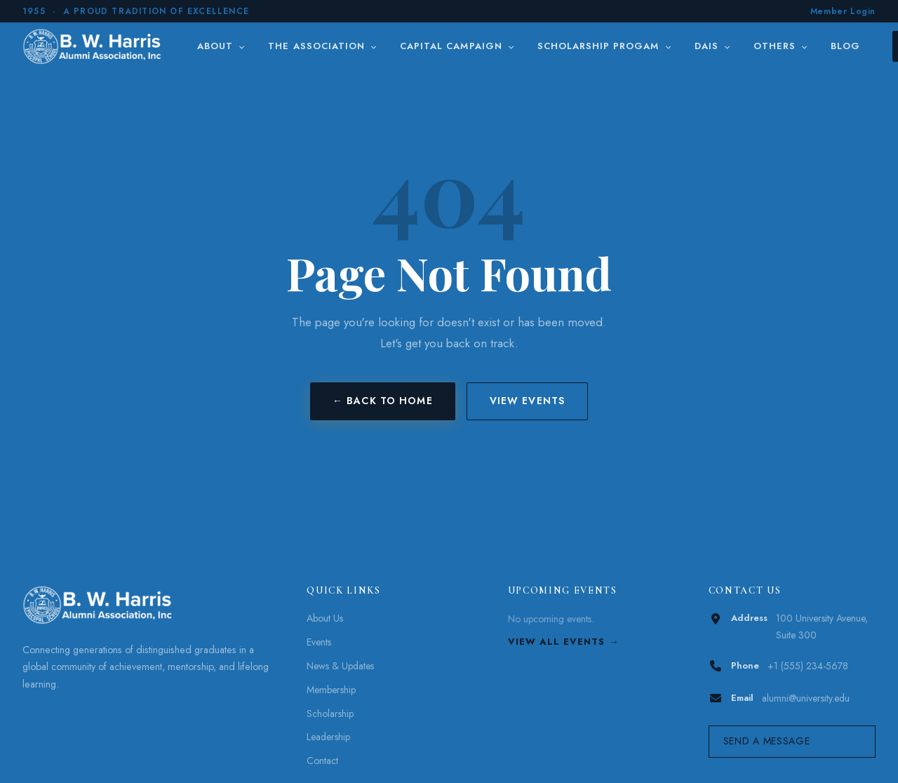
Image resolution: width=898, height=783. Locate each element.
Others (780, 46)
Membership (331, 690)
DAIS (713, 46)
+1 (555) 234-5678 (808, 666)
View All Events (556, 641)
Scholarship (330, 714)
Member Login (843, 11)
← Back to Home (383, 401)
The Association (322, 46)
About (221, 46)
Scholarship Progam (604, 46)
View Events (527, 401)
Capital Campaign (457, 46)
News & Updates (340, 666)
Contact (322, 761)
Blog (845, 46)
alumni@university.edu (806, 698)
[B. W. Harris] (93, 46)
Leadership (328, 737)
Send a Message (766, 741)
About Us (325, 618)
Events (319, 642)
